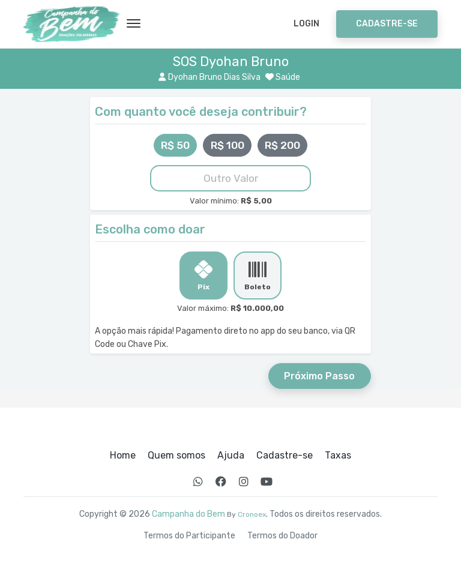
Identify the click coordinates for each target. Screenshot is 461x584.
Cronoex (252, 514)
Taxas (338, 455)
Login (306, 24)
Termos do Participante (189, 536)
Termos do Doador (282, 536)
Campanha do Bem (188, 514)
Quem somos (176, 455)
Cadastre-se (387, 24)
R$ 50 (175, 145)
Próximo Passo (319, 376)
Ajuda (230, 455)
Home (123, 455)
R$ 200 (282, 145)
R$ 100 (227, 145)
